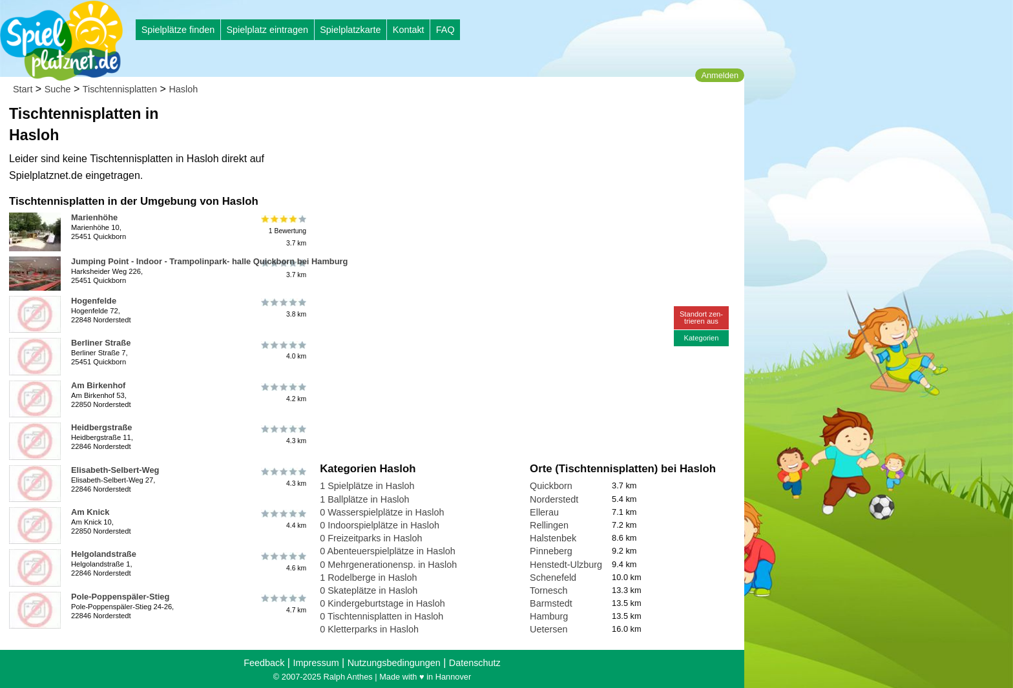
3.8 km (282, 308)
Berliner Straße (101, 343)
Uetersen (548, 629)
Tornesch (548, 590)
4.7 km (282, 604)
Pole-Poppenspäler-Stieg (120, 596)
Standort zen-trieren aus (701, 317)
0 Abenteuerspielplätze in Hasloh (387, 551)
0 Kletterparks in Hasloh (369, 629)
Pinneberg (551, 551)
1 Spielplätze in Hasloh (367, 486)
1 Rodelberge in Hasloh (368, 577)
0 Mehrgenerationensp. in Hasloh (388, 564)
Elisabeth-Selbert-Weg (115, 470)
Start (22, 89)
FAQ (445, 30)
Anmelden (719, 75)
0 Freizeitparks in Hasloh (371, 538)
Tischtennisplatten (120, 89)
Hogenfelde (93, 301)
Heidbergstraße (101, 427)
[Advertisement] (466, 122)
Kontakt (408, 30)
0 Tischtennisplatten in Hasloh (381, 616)
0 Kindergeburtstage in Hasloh (382, 603)
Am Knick (90, 512)
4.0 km (282, 350)
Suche (58, 89)
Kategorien (701, 338)
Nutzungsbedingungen (394, 663)
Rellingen (549, 525)
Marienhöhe (94, 217)
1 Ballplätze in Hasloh (364, 499)
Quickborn (551, 486)
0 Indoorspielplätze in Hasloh (379, 525)
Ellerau (544, 512)
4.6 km (282, 561)
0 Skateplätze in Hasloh (368, 590)
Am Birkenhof (98, 385)
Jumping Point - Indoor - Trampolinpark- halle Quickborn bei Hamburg (209, 261)
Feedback (264, 663)
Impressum (316, 663)
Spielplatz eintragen (267, 30)
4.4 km (282, 519)
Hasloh (183, 89)
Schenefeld (553, 577)
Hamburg (549, 616)
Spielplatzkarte (350, 30)
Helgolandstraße (103, 554)
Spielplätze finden (178, 30)
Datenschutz (475, 663)
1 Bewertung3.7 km (282, 231)
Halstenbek (553, 538)
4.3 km (282, 434)
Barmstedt (551, 603)
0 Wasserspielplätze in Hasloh (382, 512)
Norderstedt (554, 499)
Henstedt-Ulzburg (566, 564)
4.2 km (282, 392)
